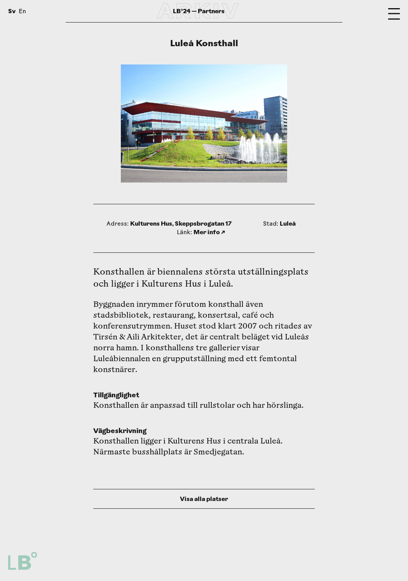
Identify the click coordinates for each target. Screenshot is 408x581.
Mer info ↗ (209, 232)
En (22, 12)
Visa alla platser (204, 499)
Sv (12, 11)
